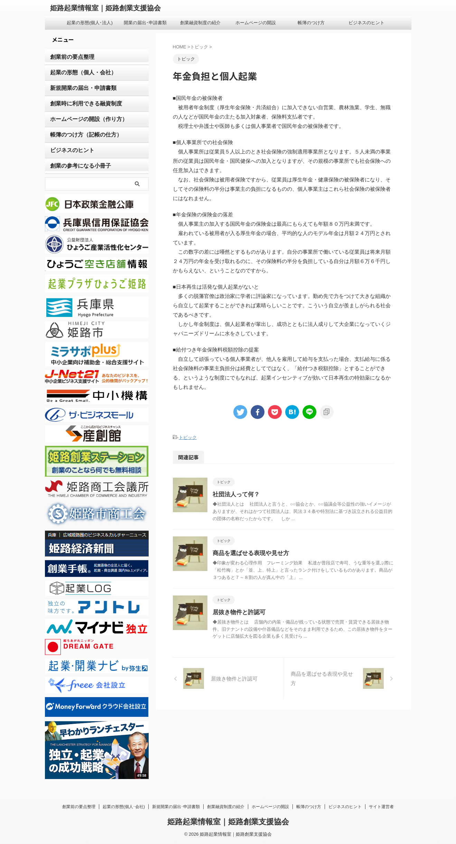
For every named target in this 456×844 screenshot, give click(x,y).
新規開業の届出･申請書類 (176, 806)
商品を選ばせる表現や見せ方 (249, 552)
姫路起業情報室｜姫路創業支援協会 (105, 8)
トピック (188, 437)
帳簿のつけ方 (311, 22)
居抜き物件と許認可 (237, 611)
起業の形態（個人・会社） (79, 72)
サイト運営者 (381, 806)
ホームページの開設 (255, 22)
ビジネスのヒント (366, 22)
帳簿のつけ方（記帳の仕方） (81, 135)
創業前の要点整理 (69, 57)
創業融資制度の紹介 (200, 22)
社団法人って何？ (235, 494)
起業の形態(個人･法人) (90, 22)
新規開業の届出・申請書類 (79, 88)
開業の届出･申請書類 (145, 22)
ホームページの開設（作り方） (84, 119)
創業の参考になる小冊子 (76, 166)
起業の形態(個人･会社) (124, 806)
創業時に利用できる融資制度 (81, 103)
